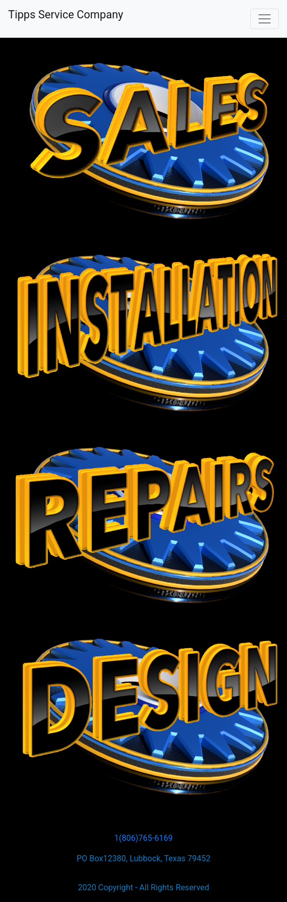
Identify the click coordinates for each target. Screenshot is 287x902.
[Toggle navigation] (264, 19)
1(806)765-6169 (143, 838)
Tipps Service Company (65, 14)
